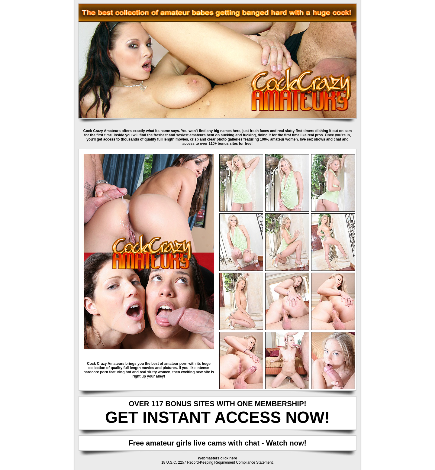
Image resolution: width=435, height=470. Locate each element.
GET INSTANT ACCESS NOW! (217, 417)
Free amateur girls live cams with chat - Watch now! (218, 443)
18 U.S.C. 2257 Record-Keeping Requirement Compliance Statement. (217, 462)
